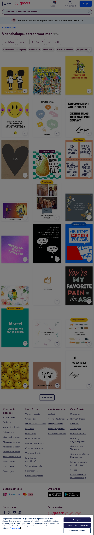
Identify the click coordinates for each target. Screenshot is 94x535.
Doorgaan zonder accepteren (77, 525)
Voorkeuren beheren (77, 531)
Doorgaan (77, 520)
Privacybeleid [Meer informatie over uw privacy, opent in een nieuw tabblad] (15, 528)
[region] (46, 525)
